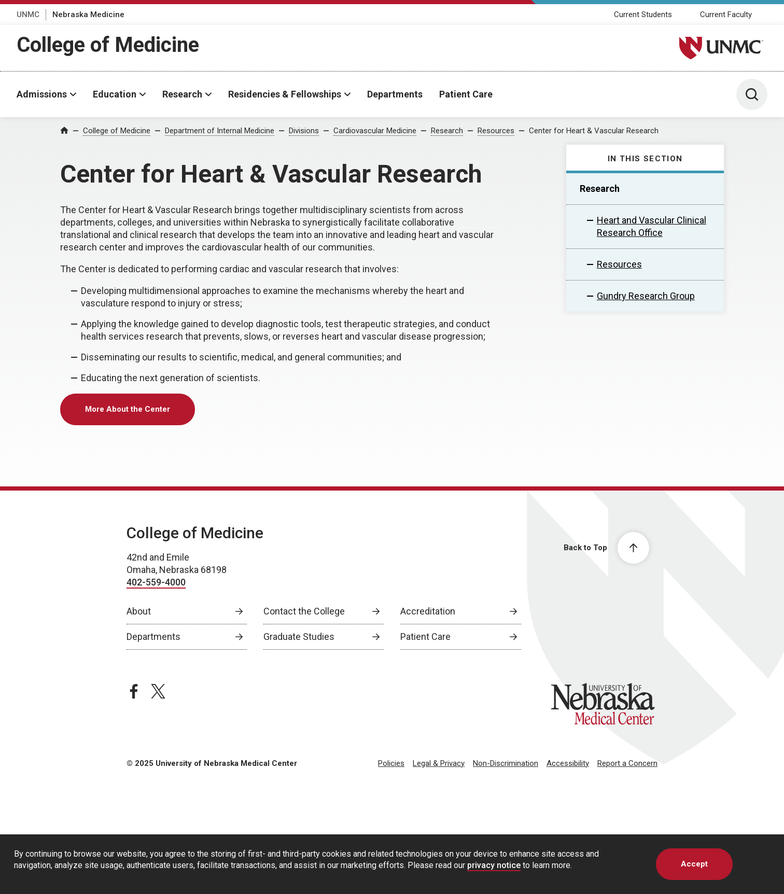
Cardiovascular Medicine (374, 130)
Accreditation (427, 611)
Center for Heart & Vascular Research (594, 130)
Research (182, 94)
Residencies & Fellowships (284, 94)
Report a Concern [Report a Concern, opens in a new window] (627, 763)
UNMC (28, 14)
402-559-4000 (156, 582)
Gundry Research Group (646, 295)
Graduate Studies (298, 636)
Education (114, 94)
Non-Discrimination (505, 763)
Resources (496, 130)
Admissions (42, 94)
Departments (395, 94)
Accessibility (568, 763)
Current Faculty (726, 14)
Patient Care (466, 94)
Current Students (643, 14)
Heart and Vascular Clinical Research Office (651, 226)
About (139, 611)
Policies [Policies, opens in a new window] (391, 763)
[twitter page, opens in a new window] (158, 691)
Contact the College (304, 611)
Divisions (304, 130)
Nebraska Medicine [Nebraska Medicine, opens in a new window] (88, 14)
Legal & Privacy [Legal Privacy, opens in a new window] (439, 763)
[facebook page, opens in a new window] (134, 691)
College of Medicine (108, 45)
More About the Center (127, 409)
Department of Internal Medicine (219, 130)
